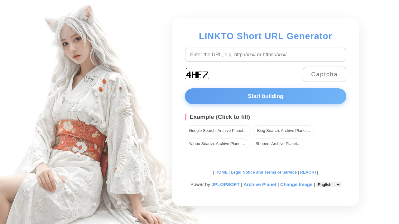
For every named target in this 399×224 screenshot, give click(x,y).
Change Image (296, 184)
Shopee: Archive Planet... (278, 143)
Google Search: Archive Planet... (218, 130)
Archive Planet (259, 184)
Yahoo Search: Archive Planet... (217, 143)
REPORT (308, 172)
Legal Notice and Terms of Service (264, 172)
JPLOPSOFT (225, 184)
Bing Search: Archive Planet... (283, 130)
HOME (221, 172)
